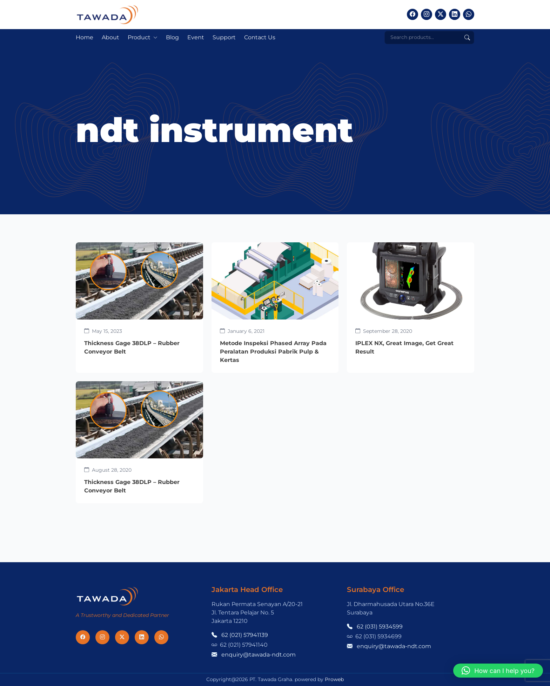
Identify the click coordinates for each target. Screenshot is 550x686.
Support (224, 37)
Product (139, 37)
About (110, 37)
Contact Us (259, 37)
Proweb (334, 679)
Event (195, 37)
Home (84, 37)
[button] (498, 671)
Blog (172, 37)
